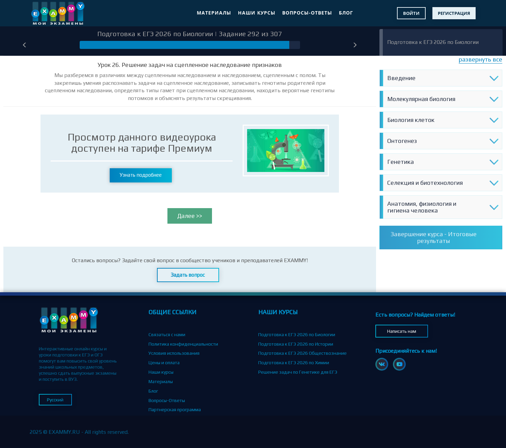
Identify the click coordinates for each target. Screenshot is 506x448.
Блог (346, 12)
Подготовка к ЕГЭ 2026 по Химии (293, 362)
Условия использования (174, 353)
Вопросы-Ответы (307, 12)
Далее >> (189, 215)
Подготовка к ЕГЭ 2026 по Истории (295, 344)
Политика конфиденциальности (183, 344)
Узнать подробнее (141, 175)
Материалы (214, 12)
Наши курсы (256, 12)
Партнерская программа (175, 409)
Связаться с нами (167, 334)
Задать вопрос (188, 275)
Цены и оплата (164, 362)
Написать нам (401, 331)
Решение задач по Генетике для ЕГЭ (297, 372)
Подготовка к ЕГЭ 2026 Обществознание (302, 353)
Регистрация (454, 13)
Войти (411, 13)
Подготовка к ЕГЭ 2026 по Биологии (433, 42)
